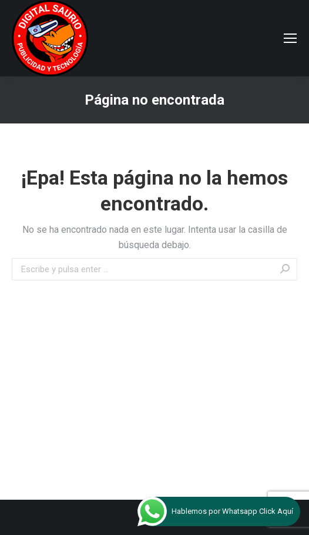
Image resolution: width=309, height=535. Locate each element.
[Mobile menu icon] (290, 38)
